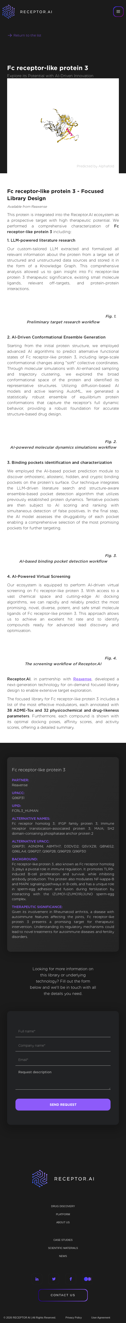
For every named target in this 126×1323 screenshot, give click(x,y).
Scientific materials (63, 1248)
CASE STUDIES (63, 1239)
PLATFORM (63, 1214)
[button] (118, 11)
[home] (33, 12)
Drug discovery (63, 1206)
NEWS (63, 1256)
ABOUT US (63, 1222)
